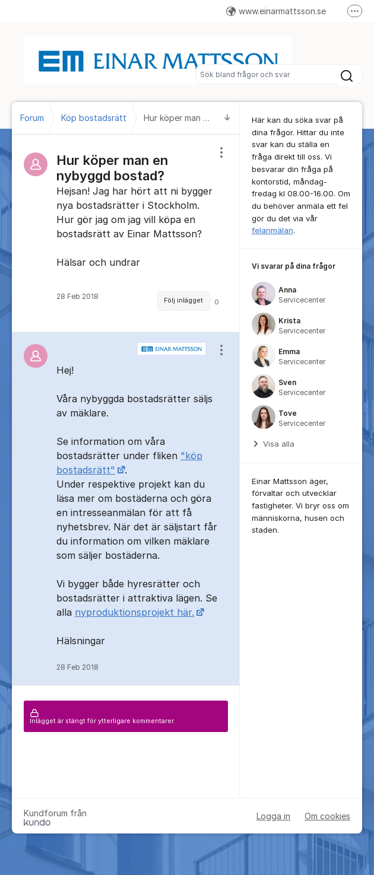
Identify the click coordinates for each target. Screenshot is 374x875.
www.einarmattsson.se (276, 11)
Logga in (273, 816)
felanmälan (272, 230)
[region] (126, 233)
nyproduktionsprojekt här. (134, 612)
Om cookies (327, 816)
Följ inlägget (183, 300)
